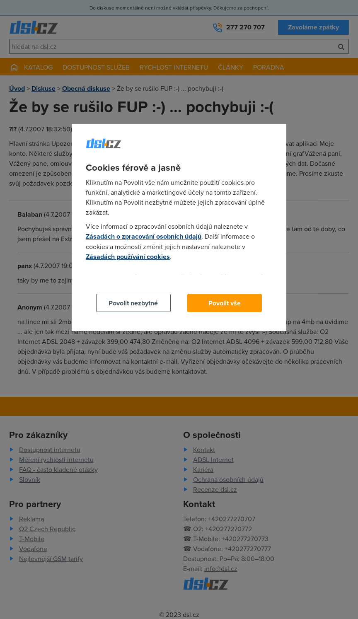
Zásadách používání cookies (128, 256)
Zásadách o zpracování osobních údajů (143, 236)
